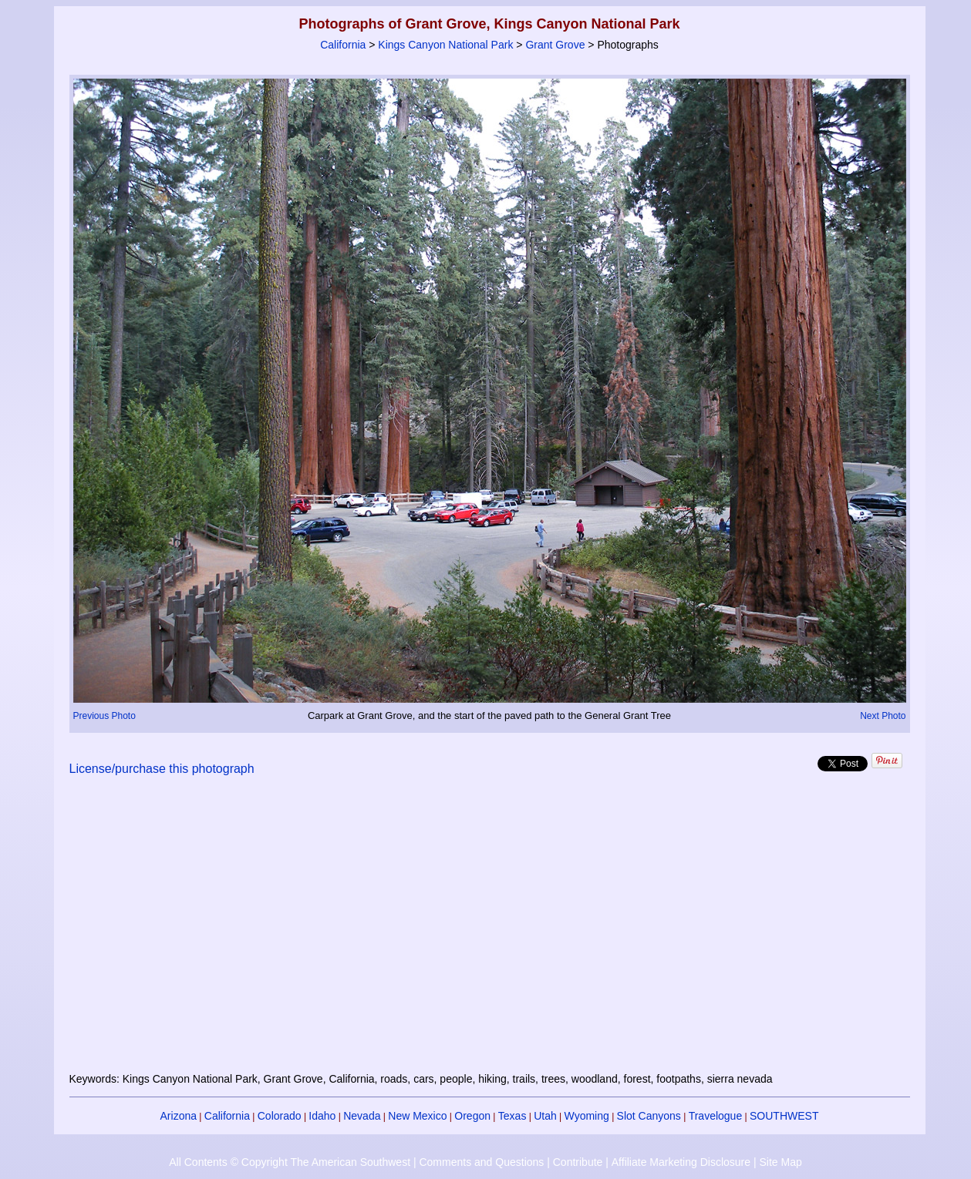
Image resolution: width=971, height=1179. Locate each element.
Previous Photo (104, 715)
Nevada (361, 1116)
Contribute (578, 1162)
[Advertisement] (490, 933)
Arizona (178, 1116)
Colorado (280, 1116)
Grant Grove (555, 45)
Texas (512, 1116)
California (343, 45)
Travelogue (716, 1116)
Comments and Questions (481, 1162)
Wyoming (587, 1116)
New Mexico (417, 1116)
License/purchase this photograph (162, 768)
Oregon (472, 1116)
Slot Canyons (649, 1116)
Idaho (321, 1116)
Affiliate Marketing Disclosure (681, 1162)
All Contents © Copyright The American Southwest (289, 1162)
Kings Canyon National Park (445, 45)
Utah (545, 1116)
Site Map (780, 1162)
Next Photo (882, 715)
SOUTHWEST (784, 1116)
